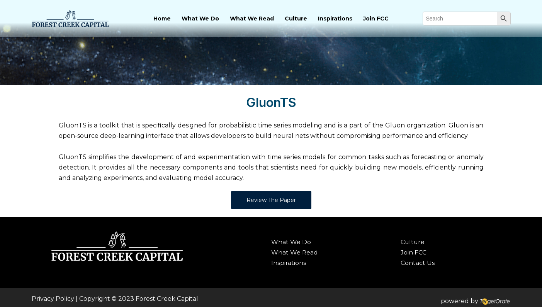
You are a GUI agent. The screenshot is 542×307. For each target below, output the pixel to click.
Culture (296, 18)
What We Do (200, 18)
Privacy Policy (53, 298)
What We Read (252, 18)
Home (162, 18)
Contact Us (418, 262)
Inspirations (335, 18)
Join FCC (376, 18)
